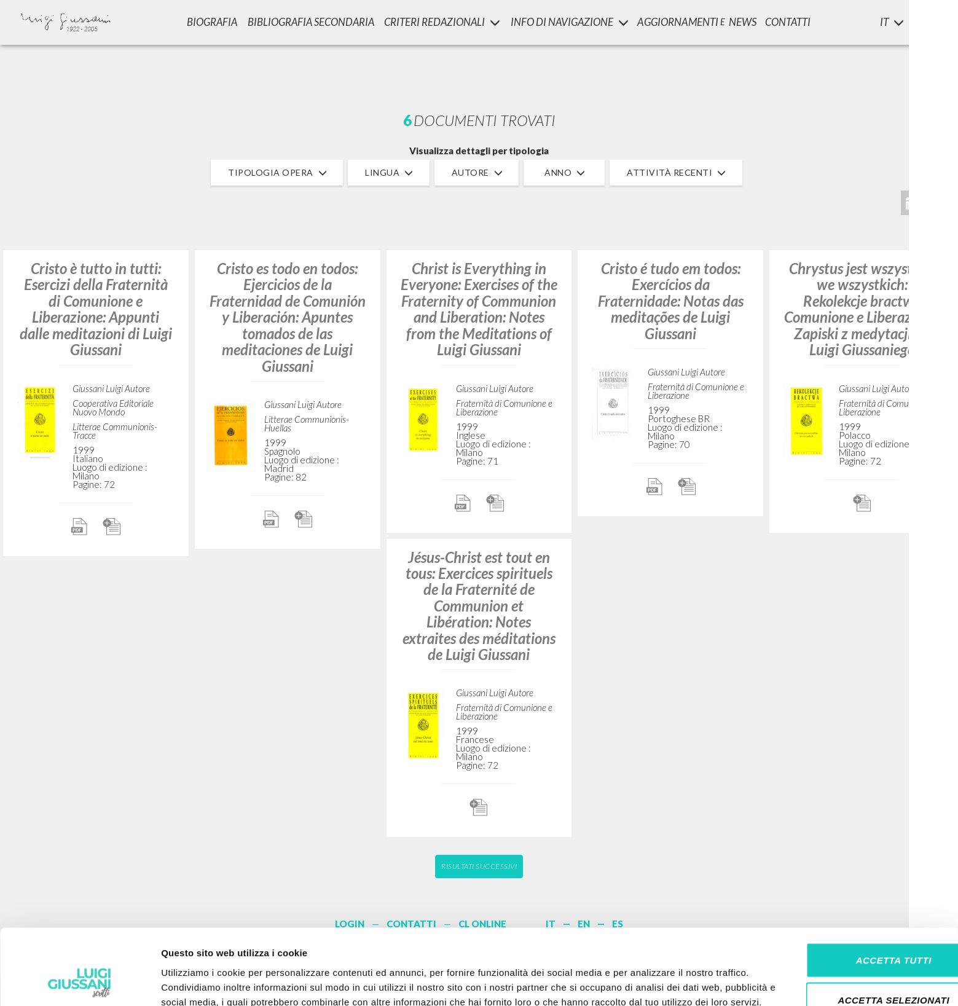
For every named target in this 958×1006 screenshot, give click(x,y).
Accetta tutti (855, 885)
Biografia (209, 21)
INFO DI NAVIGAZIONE (570, 21)
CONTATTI (792, 21)
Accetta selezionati (855, 926)
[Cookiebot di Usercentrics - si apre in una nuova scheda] (79, 982)
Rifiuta (855, 966)
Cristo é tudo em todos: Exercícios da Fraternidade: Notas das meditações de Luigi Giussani (671, 300)
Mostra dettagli (646, 982)
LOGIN (928, 21)
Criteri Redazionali (442, 21)
